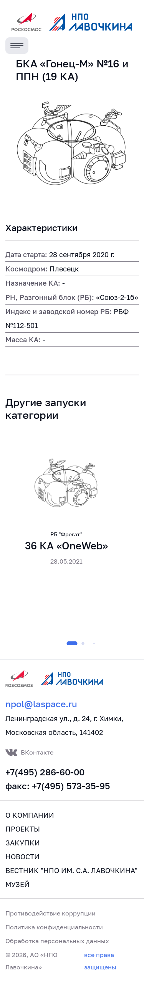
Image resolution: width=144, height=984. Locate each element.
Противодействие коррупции (50, 913)
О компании (29, 815)
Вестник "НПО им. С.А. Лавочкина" (71, 870)
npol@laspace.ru (41, 704)
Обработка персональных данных (57, 941)
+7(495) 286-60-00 (44, 772)
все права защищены (100, 961)
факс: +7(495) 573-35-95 (57, 786)
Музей (17, 884)
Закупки (22, 842)
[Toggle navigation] (17, 45)
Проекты (22, 829)
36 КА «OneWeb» (66, 546)
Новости (22, 856)
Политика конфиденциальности (54, 927)
